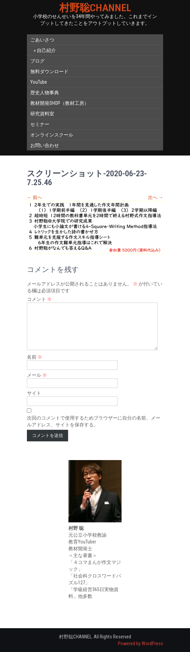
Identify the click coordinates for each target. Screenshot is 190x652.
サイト (34, 393)
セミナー (39, 124)
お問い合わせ (44, 145)
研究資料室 (42, 113)
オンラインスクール (51, 134)
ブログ (37, 61)
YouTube (38, 82)
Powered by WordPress (140, 643)
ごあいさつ (42, 40)
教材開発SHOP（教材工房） (59, 103)
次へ (155, 197)
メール (37, 375)
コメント (39, 299)
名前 (34, 357)
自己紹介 (46, 50)
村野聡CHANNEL (95, 8)
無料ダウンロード (49, 71)
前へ (34, 197)
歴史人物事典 (44, 92)
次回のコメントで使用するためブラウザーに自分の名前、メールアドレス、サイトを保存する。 (93, 421)
